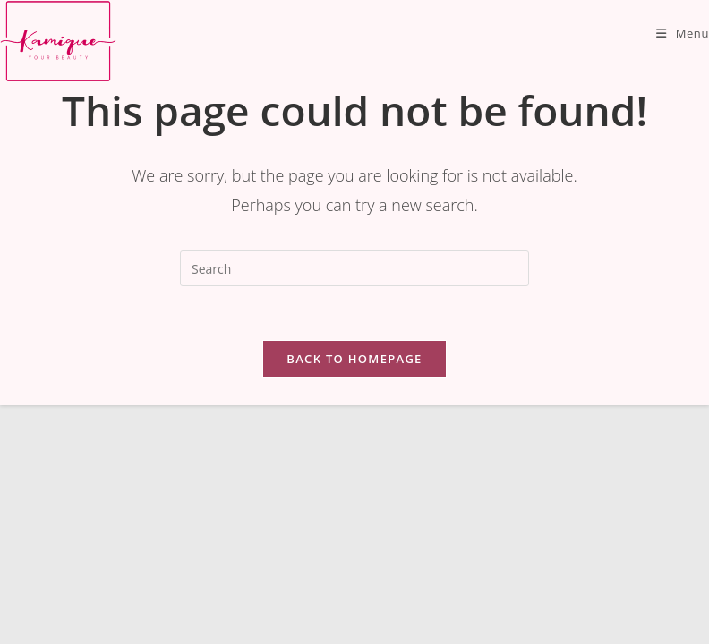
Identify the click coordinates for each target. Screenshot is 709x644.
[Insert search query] (354, 268)
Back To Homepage (354, 359)
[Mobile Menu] (682, 33)
